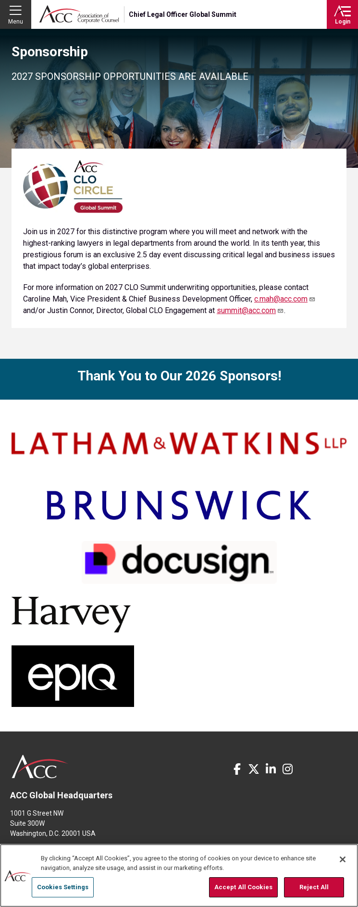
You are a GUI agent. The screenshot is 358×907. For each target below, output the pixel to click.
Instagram (287, 769)
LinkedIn (270, 769)
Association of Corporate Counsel (79, 14)
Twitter (253, 769)
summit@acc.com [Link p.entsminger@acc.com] (250, 310)
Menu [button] (15, 21)
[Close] (342, 859)
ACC (40, 767)
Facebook (237, 769)
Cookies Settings (62, 887)
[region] (179, 875)
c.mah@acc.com (285, 298)
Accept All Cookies (243, 887)
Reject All (314, 887)
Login (342, 21)
